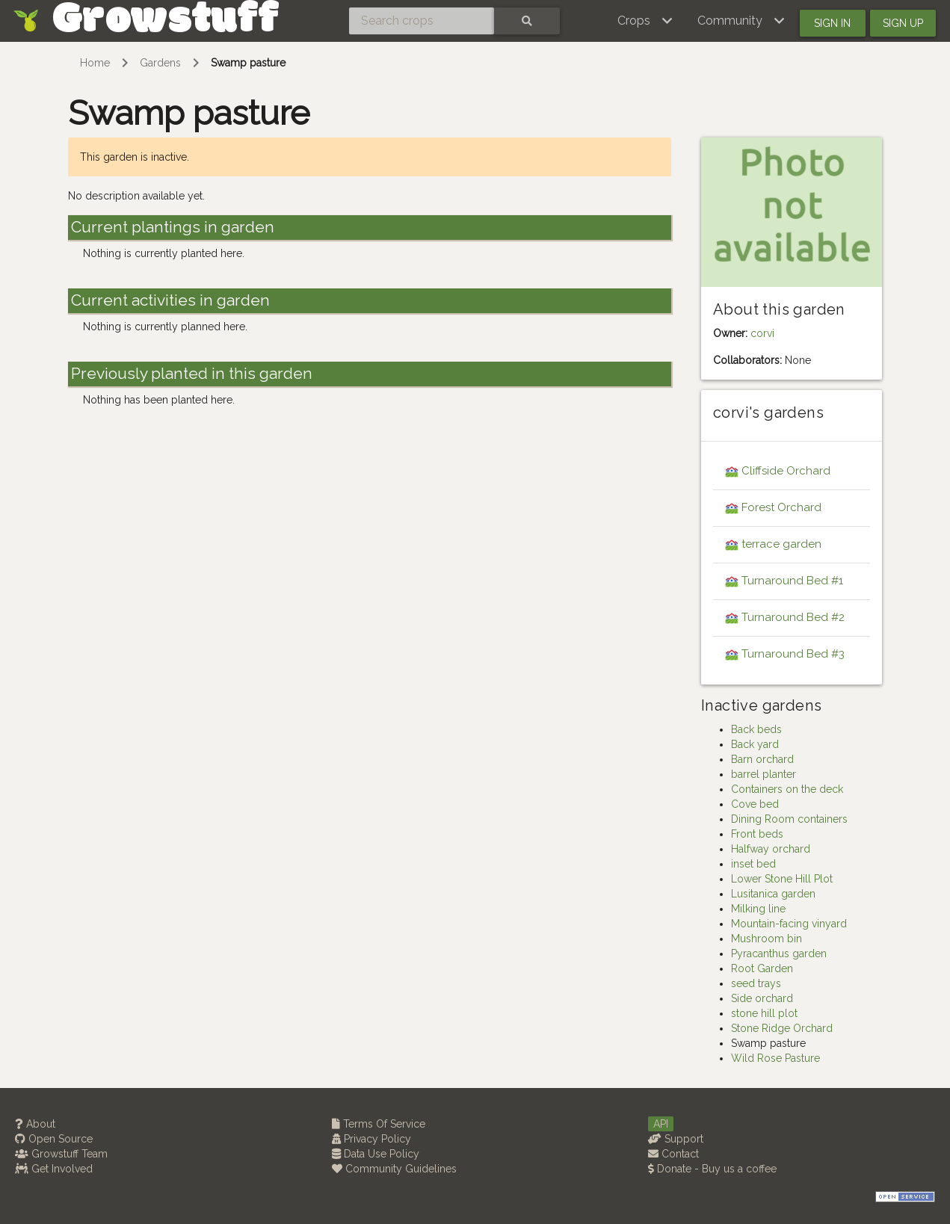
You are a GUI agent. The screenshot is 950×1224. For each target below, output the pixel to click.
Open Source (54, 1139)
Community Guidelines (394, 1169)
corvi (762, 333)
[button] (645, 20)
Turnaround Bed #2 (793, 617)
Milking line (758, 909)
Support (675, 1139)
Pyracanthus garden (779, 953)
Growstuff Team (61, 1154)
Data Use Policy (375, 1154)
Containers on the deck (787, 789)
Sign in (832, 23)
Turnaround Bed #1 (792, 580)
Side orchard (762, 998)
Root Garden (762, 968)
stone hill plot (764, 1013)
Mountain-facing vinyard (789, 924)
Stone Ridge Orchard (782, 1028)
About (35, 1124)
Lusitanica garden (773, 894)
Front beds (757, 834)
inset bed (753, 864)
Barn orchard (762, 759)
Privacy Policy (371, 1139)
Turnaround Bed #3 (793, 654)
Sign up (903, 23)
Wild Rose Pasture (775, 1058)
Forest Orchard (781, 507)
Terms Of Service (378, 1124)
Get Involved (54, 1169)
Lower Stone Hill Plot (782, 879)
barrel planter (763, 774)
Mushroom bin (766, 939)
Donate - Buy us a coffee (712, 1169)
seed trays (756, 983)
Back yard (755, 744)
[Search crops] (421, 20)
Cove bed (755, 804)
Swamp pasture (248, 63)
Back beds (756, 729)
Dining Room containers (789, 819)
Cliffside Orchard (785, 470)
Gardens (160, 63)
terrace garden (781, 544)
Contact (673, 1154)
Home (95, 63)
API (660, 1124)
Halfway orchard (770, 849)
